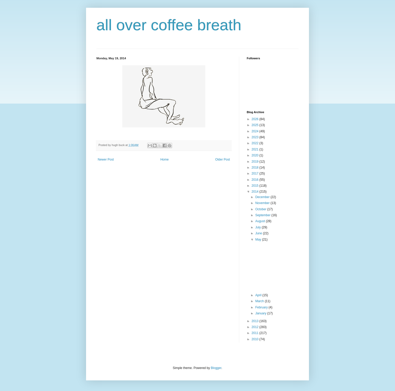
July (258, 227)
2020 (255, 155)
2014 (255, 191)
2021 (255, 149)
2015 (255, 185)
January (261, 313)
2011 (255, 333)
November (263, 203)
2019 (255, 161)
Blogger (216, 368)
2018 (255, 167)
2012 (255, 327)
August (260, 221)
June (259, 233)
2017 (255, 173)
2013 (255, 321)
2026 (255, 119)
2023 (255, 137)
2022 (255, 143)
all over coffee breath (168, 25)
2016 (255, 180)
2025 (255, 125)
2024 (255, 131)
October (261, 209)
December (263, 197)
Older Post (222, 159)
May (258, 239)
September (263, 215)
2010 (255, 339)
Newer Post (106, 159)
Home (164, 159)
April (258, 295)
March (260, 301)
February (262, 307)
